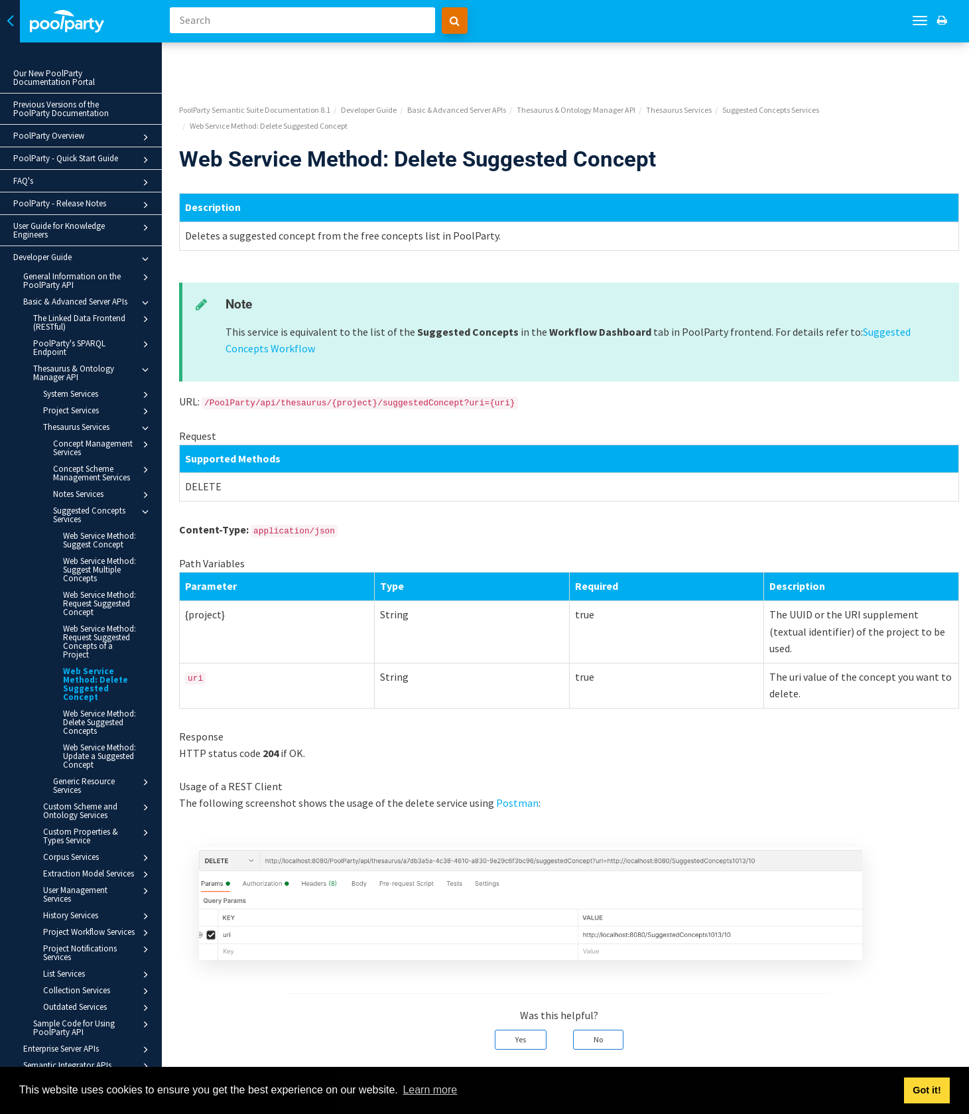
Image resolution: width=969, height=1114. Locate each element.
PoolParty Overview (83, 137)
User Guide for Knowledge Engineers (83, 230)
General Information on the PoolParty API (88, 280)
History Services (98, 916)
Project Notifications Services (98, 952)
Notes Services (103, 495)
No (604, 993)
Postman (530, 756)
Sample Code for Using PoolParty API (93, 1027)
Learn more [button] (430, 1089)
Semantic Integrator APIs (88, 1066)
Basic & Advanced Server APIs (88, 302)
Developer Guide (83, 258)
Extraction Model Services (98, 874)
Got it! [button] (926, 1090)
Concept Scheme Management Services (103, 472)
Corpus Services (98, 858)
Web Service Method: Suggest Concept (99, 540)
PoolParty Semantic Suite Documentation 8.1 (267, 63)
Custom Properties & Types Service (98, 835)
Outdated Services (98, 1008)
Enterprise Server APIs (88, 1049)
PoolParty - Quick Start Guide (83, 160)
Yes (526, 993)
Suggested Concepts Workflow (320, 302)
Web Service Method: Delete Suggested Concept (95, 684)
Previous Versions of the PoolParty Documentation (61, 109)
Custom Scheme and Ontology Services (98, 810)
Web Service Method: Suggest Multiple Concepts (99, 569)
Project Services (98, 411)
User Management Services (98, 894)
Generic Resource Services (103, 785)
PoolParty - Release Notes (83, 205)
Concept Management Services (103, 447)
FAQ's (83, 182)
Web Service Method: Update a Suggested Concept (99, 756)
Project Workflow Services (98, 933)
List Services (98, 974)
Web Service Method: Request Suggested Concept (99, 603)
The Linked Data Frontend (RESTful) (93, 322)
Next (943, 1058)
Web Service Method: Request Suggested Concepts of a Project (99, 641)
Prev (207, 1058)
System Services (98, 394)
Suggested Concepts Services (103, 514)
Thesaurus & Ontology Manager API (93, 372)
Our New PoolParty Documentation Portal (54, 78)
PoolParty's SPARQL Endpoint (93, 347)
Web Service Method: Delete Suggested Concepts (99, 722)
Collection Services (98, 991)
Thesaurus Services (98, 428)
